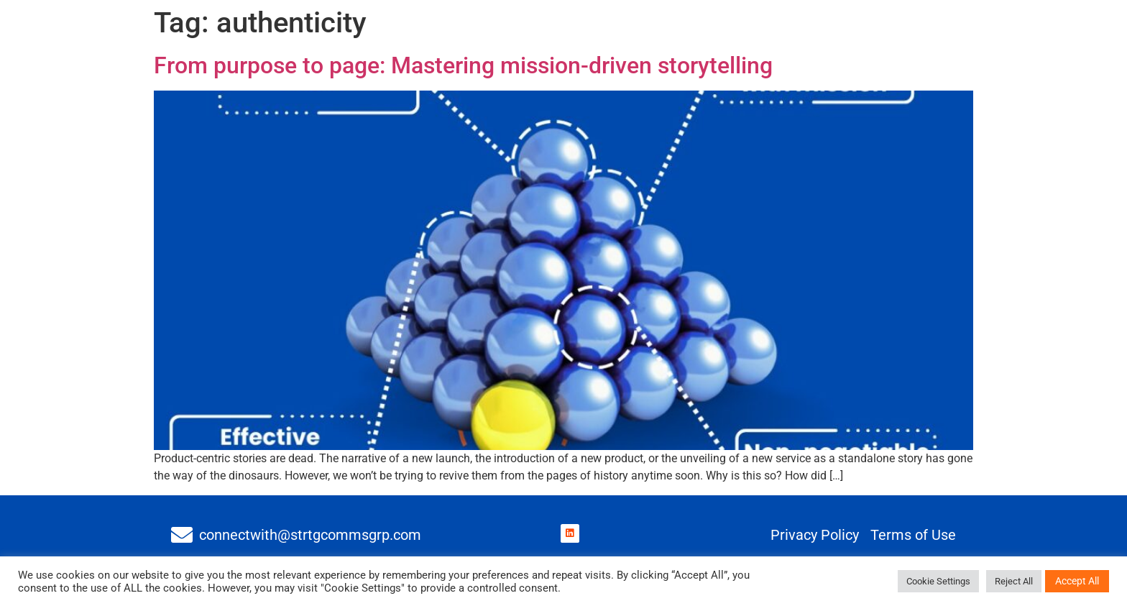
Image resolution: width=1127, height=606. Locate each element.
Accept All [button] (1077, 581)
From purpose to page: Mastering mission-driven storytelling (463, 65)
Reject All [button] (1014, 581)
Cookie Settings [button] (938, 581)
